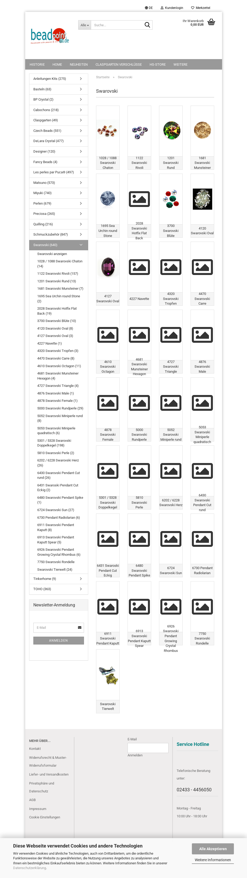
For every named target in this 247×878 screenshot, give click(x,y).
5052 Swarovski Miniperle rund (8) (60, 418)
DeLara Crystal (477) (48, 141)
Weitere (180, 64)
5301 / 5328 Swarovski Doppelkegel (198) (54, 443)
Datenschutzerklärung (29, 868)
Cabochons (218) (46, 110)
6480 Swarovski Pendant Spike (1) (60, 500)
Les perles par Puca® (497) (53, 172)
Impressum (37, 824)
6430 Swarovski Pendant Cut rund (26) (58, 475)
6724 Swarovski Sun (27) (55, 510)
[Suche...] (84, 25)
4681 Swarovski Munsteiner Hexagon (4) (57, 375)
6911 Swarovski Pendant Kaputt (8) (55, 527)
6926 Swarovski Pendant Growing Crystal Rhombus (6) (59, 552)
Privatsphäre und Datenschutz (41, 802)
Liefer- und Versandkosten (49, 789)
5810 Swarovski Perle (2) (55, 453)
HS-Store (158, 64)
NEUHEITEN (79, 64)
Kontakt (35, 764)
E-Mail (132, 754)
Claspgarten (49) (45, 120)
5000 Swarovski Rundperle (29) (60, 408)
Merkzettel (200, 8)
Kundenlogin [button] (172, 8)
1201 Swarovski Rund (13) (56, 281)
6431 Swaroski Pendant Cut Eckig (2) (57, 487)
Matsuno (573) (44, 183)
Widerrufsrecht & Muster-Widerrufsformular (48, 776)
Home (57, 64)
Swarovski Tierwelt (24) (54, 570)
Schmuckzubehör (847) (50, 234)
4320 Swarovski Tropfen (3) (57, 351)
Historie (37, 64)
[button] (149, 8)
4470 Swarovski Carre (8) (56, 358)
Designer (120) (44, 151)
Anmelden (58, 640)
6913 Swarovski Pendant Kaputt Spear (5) (55, 539)
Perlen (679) (42, 203)
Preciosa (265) (44, 214)
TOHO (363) (42, 589)
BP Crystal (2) (43, 99)
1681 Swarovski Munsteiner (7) (60, 288)
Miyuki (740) (42, 193)
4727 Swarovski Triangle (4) (58, 386)
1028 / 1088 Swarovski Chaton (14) (59, 263)
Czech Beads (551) (47, 131)
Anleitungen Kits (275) (49, 79)
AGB (32, 815)
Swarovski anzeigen (52, 254)
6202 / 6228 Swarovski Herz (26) (58, 462)
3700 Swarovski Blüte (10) (56, 321)
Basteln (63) (42, 89)
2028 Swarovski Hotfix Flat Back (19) (57, 310)
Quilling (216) (43, 224)
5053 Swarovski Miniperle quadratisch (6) (56, 430)
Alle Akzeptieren (213, 849)
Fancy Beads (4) (45, 162)
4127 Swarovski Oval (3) (55, 336)
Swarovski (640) (45, 245)
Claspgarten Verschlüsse (119, 64)
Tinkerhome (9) (44, 579)
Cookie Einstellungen (44, 832)
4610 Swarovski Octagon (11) (59, 366)
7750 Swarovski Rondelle (56, 562)
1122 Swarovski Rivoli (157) (57, 274)
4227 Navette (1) (49, 343)
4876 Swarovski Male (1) (55, 393)
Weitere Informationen (213, 860)
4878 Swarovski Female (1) (57, 401)
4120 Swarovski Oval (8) (55, 328)
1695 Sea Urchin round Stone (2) (58, 298)
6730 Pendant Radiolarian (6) (58, 517)
